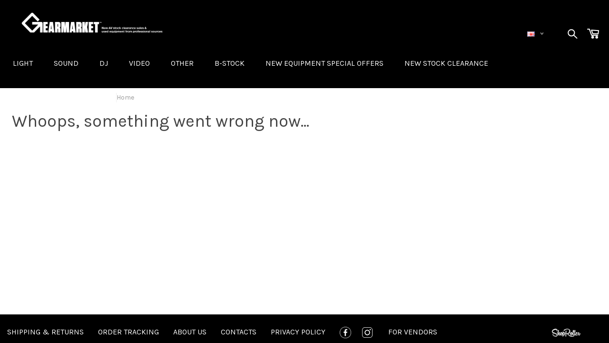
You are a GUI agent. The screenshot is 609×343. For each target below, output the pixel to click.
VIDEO (139, 63)
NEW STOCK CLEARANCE (446, 63)
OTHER (182, 63)
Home (125, 97)
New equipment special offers (324, 63)
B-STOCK (230, 63)
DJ (103, 63)
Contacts (238, 331)
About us (189, 331)
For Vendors (412, 331)
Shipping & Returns (45, 331)
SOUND (66, 63)
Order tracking (128, 331)
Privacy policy (298, 331)
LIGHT (23, 63)
